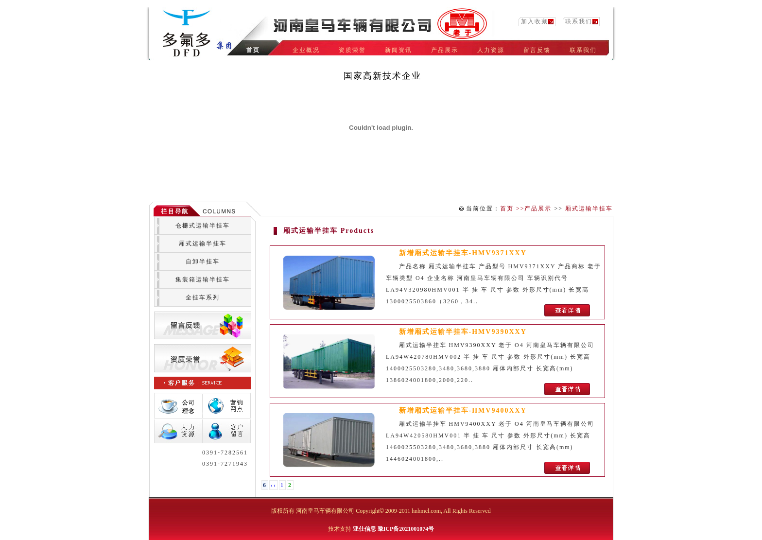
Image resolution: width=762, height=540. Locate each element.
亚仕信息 (364, 528)
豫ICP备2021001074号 (406, 528)
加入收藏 (534, 21)
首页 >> (512, 208)
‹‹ (274, 485)
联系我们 (578, 21)
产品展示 (538, 208)
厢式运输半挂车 (589, 208)
